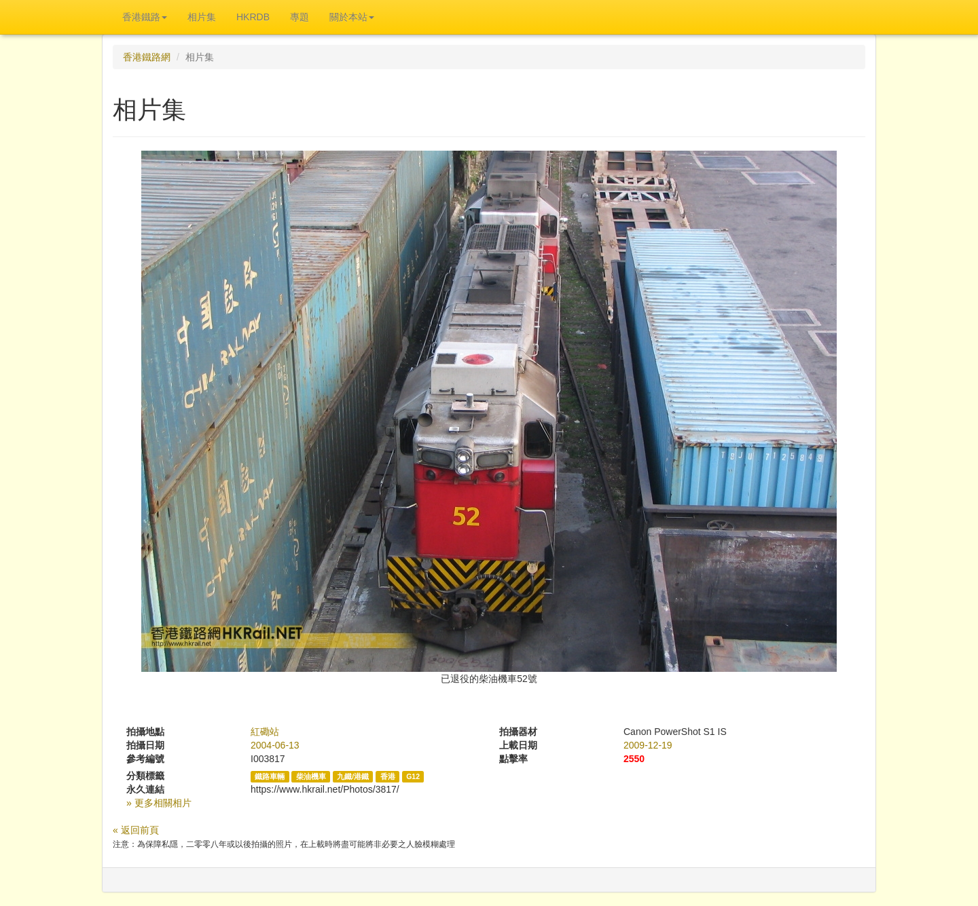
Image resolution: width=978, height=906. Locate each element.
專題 (299, 17)
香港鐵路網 (146, 57)
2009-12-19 (647, 745)
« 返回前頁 (136, 830)
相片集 (201, 17)
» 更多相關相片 (159, 802)
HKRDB (253, 17)
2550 (634, 758)
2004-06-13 (275, 745)
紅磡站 (265, 731)
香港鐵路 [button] (144, 17)
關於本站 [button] (351, 17)
